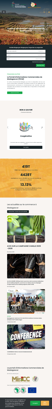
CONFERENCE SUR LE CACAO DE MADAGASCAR (19, 352)
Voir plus (26, 147)
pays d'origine (39, 58)
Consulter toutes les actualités (18, 211)
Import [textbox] (8, 55)
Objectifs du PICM (15, 92)
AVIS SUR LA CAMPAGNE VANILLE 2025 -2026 (24, 247)
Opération (40, 55)
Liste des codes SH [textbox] (11, 51)
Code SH (40, 51)
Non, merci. (45, 403)
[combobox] (26, 51)
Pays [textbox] (8, 58)
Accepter (35, 403)
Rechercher (40, 65)
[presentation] (43, 128)
